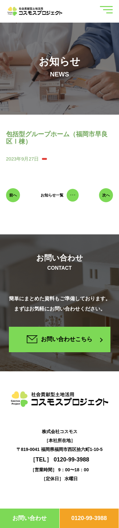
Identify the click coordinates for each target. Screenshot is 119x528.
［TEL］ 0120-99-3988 (59, 459)
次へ (106, 195)
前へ (13, 195)
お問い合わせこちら (59, 339)
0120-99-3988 (89, 518)
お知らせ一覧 (60, 195)
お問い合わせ (29, 518)
